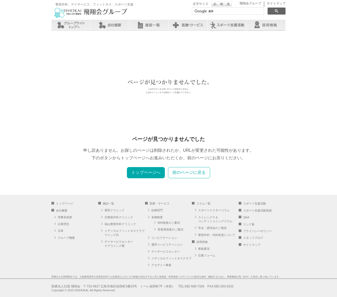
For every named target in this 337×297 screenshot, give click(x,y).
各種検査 (157, 217)
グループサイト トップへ (70, 25)
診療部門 (157, 210)
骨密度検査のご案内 (170, 229)
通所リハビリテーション (167, 244)
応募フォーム (206, 255)
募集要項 (204, 248)
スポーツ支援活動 (254, 203)
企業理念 (63, 224)
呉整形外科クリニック (119, 217)
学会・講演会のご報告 (212, 227)
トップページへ (145, 172)
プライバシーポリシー (257, 231)
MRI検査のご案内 (169, 222)
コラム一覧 (203, 203)
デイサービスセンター (165, 251)
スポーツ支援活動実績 (257, 210)
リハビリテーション (164, 237)
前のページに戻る (189, 172)
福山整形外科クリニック (120, 224)
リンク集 (249, 224)
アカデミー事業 (161, 265)
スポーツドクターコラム (214, 210)
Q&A (246, 217)
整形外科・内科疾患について (216, 234)
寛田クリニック (115, 210)
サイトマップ (276, 3)
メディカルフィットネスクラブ (171, 258)
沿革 (60, 230)
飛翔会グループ (250, 3)
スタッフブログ (253, 237)
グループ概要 (66, 237)
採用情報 (266, 25)
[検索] (227, 11)
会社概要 (109, 25)
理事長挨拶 (65, 217)
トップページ (64, 203)
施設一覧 (148, 25)
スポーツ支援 (227, 25)
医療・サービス (188, 25)
